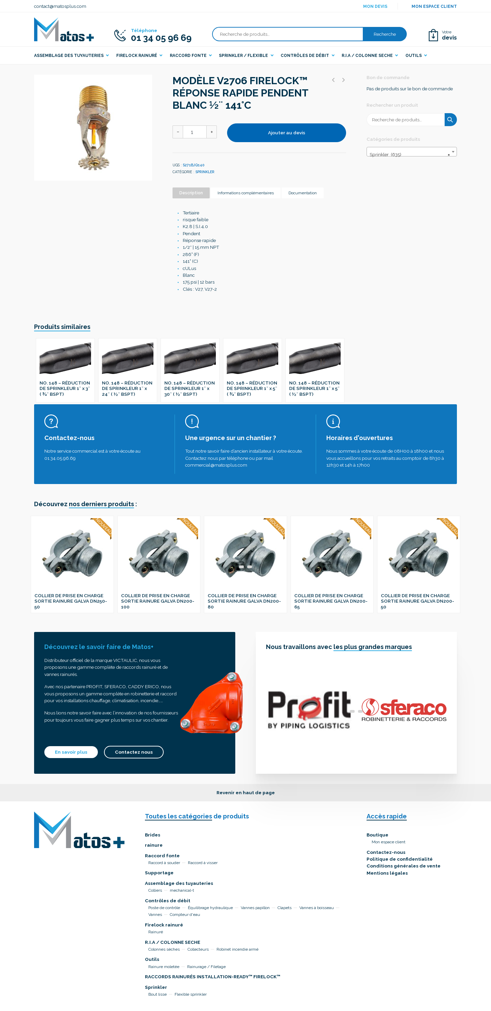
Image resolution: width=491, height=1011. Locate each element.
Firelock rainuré (164, 924)
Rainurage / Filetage (206, 966)
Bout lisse (157, 994)
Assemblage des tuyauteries (179, 883)
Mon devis (375, 6)
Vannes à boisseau (316, 907)
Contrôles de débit (167, 900)
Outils (152, 959)
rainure (154, 845)
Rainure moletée (163, 966)
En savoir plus (71, 752)
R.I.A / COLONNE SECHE (172, 942)
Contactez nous (134, 752)
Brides (152, 835)
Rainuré (155, 932)
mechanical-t (182, 890)
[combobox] (412, 151)
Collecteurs (198, 949)
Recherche (385, 34)
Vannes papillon (255, 907)
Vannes (155, 914)
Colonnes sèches (164, 949)
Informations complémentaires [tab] (246, 193)
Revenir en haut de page (246, 792)
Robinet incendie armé (237, 949)
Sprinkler (204, 172)
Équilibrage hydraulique (210, 907)
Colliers (155, 890)
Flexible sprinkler (191, 994)
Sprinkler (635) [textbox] (410, 154)
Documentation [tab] (302, 193)
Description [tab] (191, 193)
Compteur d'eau (185, 914)
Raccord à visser (203, 862)
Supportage (159, 872)
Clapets (285, 907)
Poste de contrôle (164, 907)
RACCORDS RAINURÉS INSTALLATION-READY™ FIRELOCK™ (212, 976)
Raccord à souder (164, 862)
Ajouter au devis (286, 132)
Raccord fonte (162, 855)
